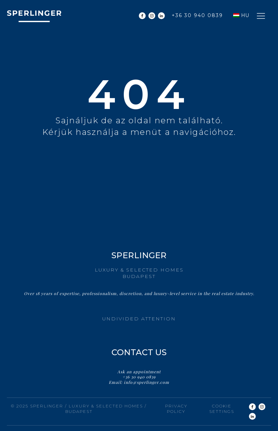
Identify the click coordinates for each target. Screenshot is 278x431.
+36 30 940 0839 (197, 15)
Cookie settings (221, 408)
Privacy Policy (176, 408)
